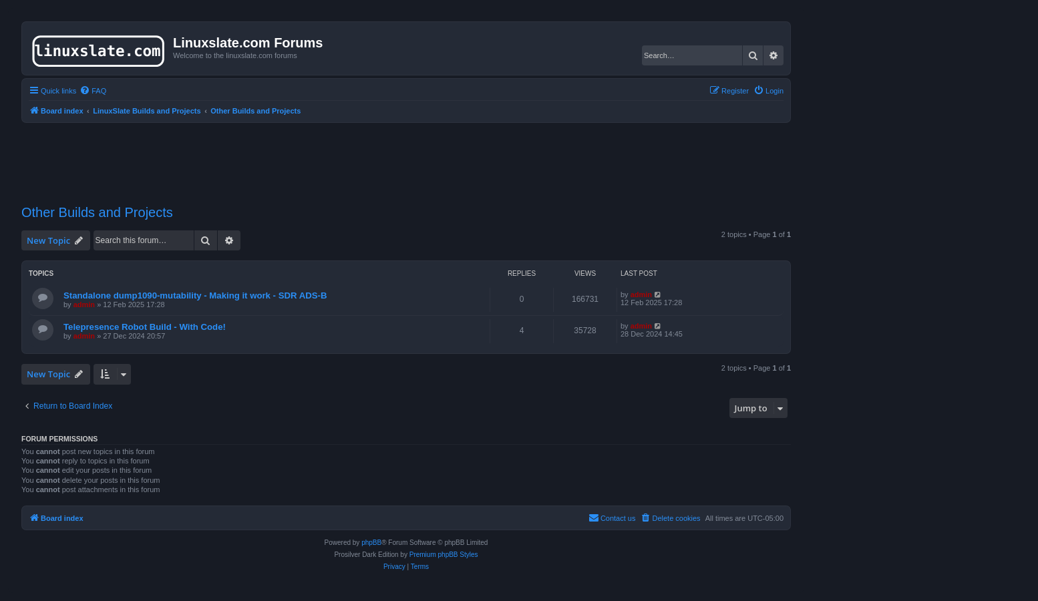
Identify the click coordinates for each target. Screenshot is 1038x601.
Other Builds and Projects (97, 212)
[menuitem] (92, 91)
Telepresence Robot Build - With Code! (144, 327)
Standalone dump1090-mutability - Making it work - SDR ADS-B (195, 295)
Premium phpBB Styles (443, 554)
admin (84, 304)
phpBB (371, 542)
